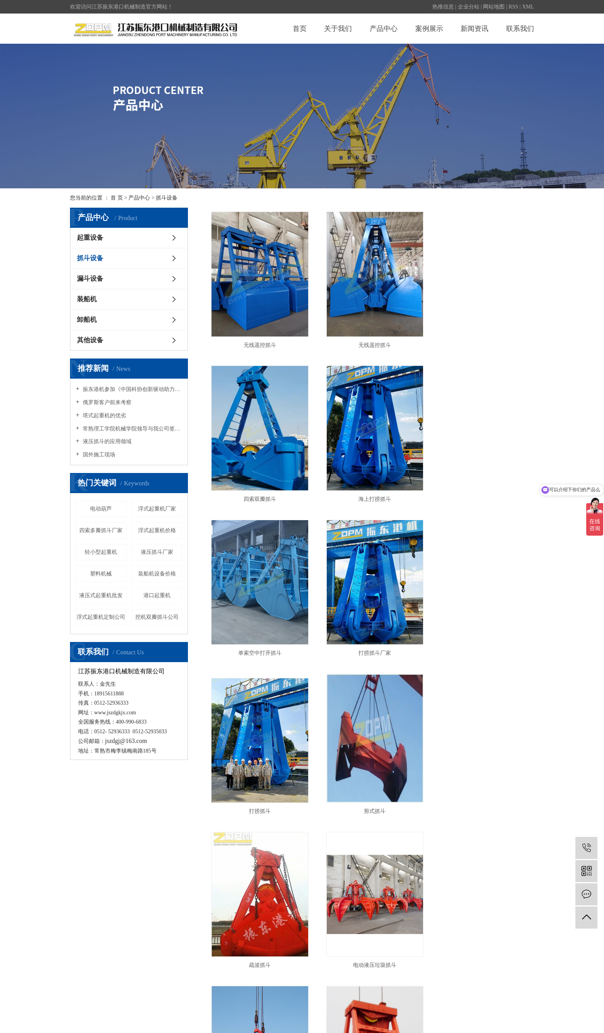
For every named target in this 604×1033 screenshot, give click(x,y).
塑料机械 (101, 574)
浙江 (455, 1008)
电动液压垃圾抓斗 (258, 797)
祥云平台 (523, 1019)
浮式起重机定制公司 (101, 617)
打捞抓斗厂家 (483, 492)
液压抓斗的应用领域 (106, 441)
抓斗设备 (166, 198)
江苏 (431, 1008)
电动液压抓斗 (148, 1019)
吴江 (516, 1008)
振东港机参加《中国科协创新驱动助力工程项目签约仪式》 (131, 389)
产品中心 (384, 28)
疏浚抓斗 (483, 646)
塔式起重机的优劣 (103, 415)
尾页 (406, 827)
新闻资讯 (474, 28)
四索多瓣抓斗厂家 (101, 530)
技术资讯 (281, 925)
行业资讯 (281, 914)
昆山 (467, 1008)
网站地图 (494, 7)
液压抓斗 (483, 797)
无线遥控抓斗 (258, 342)
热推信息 (443, 7)
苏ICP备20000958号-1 (266, 1008)
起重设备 (90, 237)
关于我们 (338, 28)
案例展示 (429, 28)
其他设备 (90, 340)
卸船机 (87, 319)
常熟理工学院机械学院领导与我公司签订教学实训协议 (131, 429)
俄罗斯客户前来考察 (106, 402)
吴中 (528, 1008)
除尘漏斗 (177, 1019)
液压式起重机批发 (101, 595)
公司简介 (81, 902)
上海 (443, 1008)
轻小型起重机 (101, 552)
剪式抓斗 (370, 646)
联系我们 (520, 28)
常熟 (492, 1008)
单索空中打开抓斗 (370, 492)
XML (528, 7)
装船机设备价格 (157, 574)
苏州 (479, 1008)
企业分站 (468, 7)
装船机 (87, 299)
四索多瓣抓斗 (370, 797)
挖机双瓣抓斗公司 (157, 617)
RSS (513, 7)
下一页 (382, 827)
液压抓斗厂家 (157, 552)
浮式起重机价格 (157, 530)
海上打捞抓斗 (258, 492)
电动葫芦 (101, 509)
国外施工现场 (98, 455)
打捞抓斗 (258, 646)
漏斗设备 (90, 278)
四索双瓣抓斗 (483, 342)
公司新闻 (281, 902)
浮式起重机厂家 (157, 509)
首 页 (117, 198)
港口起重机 (157, 595)
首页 (300, 28)
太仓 (504, 1008)
